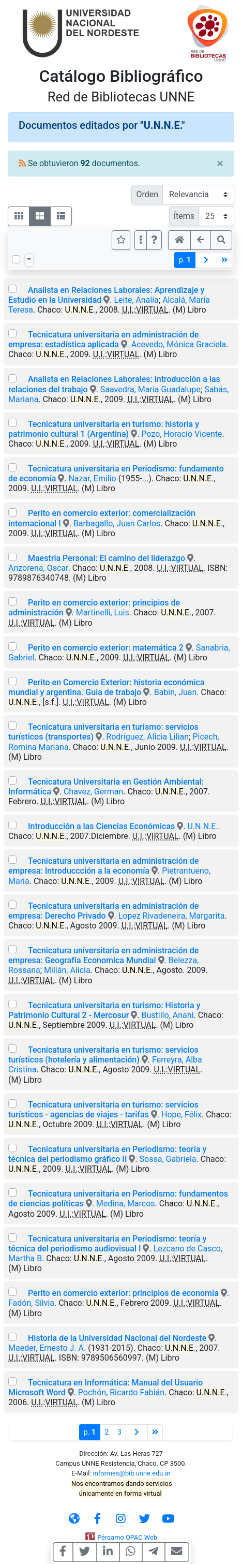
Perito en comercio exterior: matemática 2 (106, 648)
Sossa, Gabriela (168, 1159)
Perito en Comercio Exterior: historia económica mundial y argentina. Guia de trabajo (106, 687)
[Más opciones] (140, 240)
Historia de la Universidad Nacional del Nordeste (117, 1338)
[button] (154, 240)
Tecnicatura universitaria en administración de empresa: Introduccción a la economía (103, 866)
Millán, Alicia (67, 970)
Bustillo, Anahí (168, 1015)
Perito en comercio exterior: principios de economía (123, 1293)
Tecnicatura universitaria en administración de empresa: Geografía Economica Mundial (103, 955)
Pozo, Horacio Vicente (181, 434)
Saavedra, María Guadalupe (150, 389)
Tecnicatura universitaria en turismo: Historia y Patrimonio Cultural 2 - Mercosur (104, 1010)
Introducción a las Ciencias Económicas (101, 826)
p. (185, 260)
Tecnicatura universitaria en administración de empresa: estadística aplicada (103, 339)
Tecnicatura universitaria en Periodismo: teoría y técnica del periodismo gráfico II (107, 1154)
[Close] (220, 163)
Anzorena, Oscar (38, 568)
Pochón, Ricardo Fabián (121, 1392)
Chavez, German (93, 791)
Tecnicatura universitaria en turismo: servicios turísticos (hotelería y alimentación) (103, 1055)
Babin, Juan (175, 692)
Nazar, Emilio (92, 478)
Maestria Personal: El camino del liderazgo (106, 558)
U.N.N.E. (202, 826)
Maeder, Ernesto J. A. (47, 1348)
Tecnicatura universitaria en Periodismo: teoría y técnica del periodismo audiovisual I (107, 1243)
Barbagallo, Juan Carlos (116, 523)
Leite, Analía (136, 300)
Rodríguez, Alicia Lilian (147, 737)
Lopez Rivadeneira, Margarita (171, 916)
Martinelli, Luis (102, 612)
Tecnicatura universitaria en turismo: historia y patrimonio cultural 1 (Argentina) (103, 429)
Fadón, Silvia (31, 1303)
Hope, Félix (181, 1114)
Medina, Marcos (125, 1203)
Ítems (184, 216)
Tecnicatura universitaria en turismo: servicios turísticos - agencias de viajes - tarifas (103, 1109)
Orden (147, 194)
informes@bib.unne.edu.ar (132, 1473)
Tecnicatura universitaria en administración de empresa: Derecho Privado (103, 911)
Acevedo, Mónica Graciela (178, 344)
